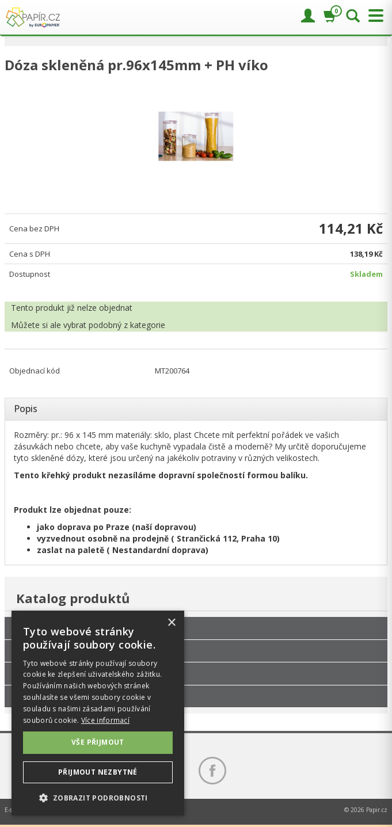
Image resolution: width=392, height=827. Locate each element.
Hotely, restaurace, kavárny (64, 628)
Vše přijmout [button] (97, 742)
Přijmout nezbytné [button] (98, 772)
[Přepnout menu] (373, 16)
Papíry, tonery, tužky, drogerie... (70, 651)
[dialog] (98, 713)
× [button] (171, 623)
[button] (98, 797)
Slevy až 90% (38, 696)
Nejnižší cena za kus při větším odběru (82, 673)
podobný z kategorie (127, 324)
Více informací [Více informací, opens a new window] (105, 720)
